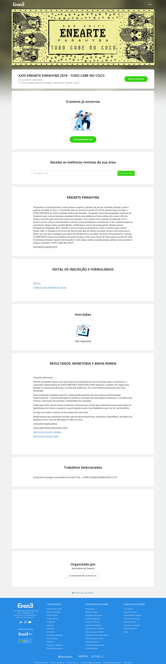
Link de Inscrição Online (94, 638)
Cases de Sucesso (130, 612)
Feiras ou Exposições (55, 648)
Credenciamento (91, 648)
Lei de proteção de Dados (91, 662)
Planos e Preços (130, 622)
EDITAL (37, 283)
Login (149, 4)
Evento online (52, 615)
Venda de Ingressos (92, 619)
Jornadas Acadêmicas (55, 635)
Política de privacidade (112, 662)
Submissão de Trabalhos (94, 629)
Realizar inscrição (136, 79)
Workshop (51, 632)
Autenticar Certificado (132, 625)
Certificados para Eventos (95, 645)
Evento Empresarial (54, 609)
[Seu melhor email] (74, 173)
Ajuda (126, 632)
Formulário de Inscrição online (96, 635)
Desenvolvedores (130, 629)
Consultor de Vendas (132, 619)
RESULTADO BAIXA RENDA (47, 432)
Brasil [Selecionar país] (25, 641)
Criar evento (128, 609)
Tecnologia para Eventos (94, 632)
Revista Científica (91, 612)
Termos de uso (72, 662)
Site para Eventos (92, 642)
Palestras (50, 642)
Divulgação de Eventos (93, 615)
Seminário (51, 629)
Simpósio (50, 625)
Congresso (51, 622)
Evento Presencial (53, 612)
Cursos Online (52, 638)
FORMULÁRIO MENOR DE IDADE (49, 287)
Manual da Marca (57, 662)
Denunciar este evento (83, 593)
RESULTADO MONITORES (46, 436)
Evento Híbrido (52, 619)
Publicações (89, 609)
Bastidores (128, 662)
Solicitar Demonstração (132, 615)
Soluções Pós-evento (93, 625)
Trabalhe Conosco (41, 662)
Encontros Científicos (55, 645)
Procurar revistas (83, 139)
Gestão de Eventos (92, 622)
